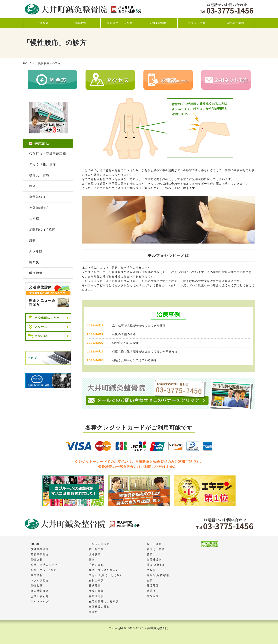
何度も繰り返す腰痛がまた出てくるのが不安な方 (145, 351)
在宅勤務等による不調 (104, 601)
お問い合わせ (40, 596)
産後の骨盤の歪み (124, 334)
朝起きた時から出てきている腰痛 (134, 360)
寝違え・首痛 (39, 175)
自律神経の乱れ (99, 606)
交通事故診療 (158, 22)
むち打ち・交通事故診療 (47, 153)
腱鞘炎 (34, 262)
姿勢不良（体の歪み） (104, 570)
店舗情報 (37, 575)
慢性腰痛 (95, 554)
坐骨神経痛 (37, 197)
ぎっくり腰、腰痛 (42, 164)
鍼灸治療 (36, 273)
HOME (27, 63)
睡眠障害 (95, 585)
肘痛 (32, 240)
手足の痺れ (96, 564)
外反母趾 (36, 251)
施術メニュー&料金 (120, 22)
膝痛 (32, 186)
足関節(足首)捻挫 (42, 229)
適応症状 (81, 22)
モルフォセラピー (101, 543)
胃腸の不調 (96, 580)
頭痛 (92, 559)
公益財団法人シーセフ (46, 564)
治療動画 (37, 585)
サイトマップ (40, 601)
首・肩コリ (96, 549)
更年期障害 (96, 596)
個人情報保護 (40, 590)
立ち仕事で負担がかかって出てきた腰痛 (139, 325)
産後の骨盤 (96, 590)
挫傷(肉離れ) (39, 207)
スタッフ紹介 (197, 22)
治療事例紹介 (40, 554)
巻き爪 (93, 611)
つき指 (34, 218)
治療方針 (42, 22)
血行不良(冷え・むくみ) (105, 575)
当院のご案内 (235, 22)
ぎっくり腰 (154, 543)
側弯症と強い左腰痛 (125, 342)
